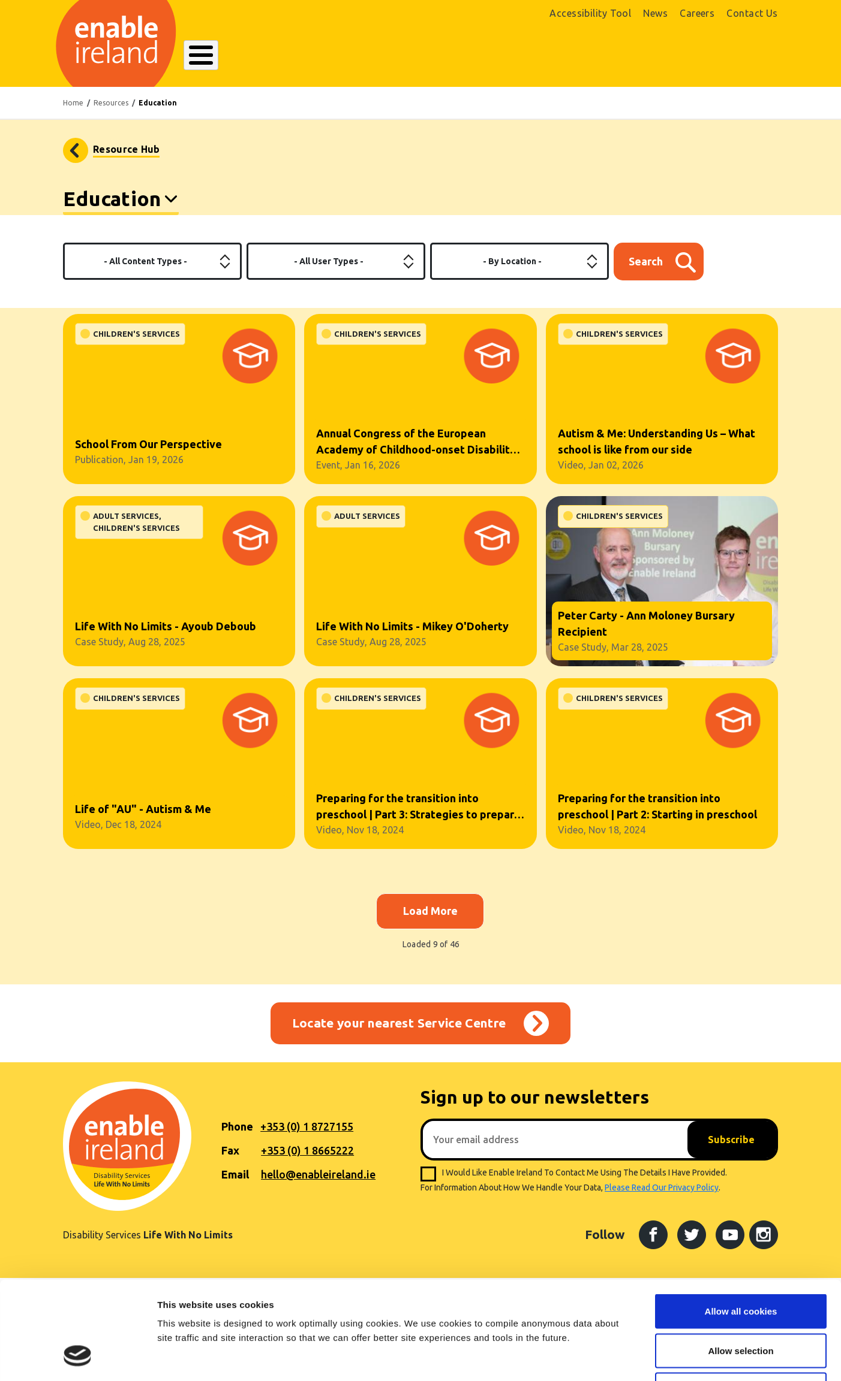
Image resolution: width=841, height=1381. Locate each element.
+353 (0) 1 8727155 (306, 1135)
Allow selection (740, 1263)
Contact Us (752, 13)
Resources (111, 111)
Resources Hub (410, 63)
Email (235, 1183)
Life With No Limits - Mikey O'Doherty (412, 634)
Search (565, 56)
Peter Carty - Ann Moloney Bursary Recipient (646, 632)
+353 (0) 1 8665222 (307, 1159)
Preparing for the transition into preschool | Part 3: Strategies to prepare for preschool (418, 815)
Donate (743, 58)
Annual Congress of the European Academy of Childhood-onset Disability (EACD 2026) (416, 451)
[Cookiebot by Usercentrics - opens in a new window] (77, 1358)
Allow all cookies (741, 1224)
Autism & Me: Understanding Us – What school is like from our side (656, 450)
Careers (697, 13)
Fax (230, 1159)
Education (112, 206)
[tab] (121, 208)
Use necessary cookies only (741, 1302)
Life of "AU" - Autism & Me (143, 817)
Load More (430, 919)
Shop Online (652, 65)
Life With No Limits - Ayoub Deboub (165, 634)
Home (73, 111)
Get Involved (493, 63)
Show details (629, 1357)
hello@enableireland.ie (318, 1183)
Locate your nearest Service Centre (399, 1031)
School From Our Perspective (148, 452)
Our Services (328, 63)
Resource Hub (126, 157)
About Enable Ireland (224, 63)
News (655, 13)
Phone (237, 1135)
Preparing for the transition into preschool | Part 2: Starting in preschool (657, 814)
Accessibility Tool (590, 13)
